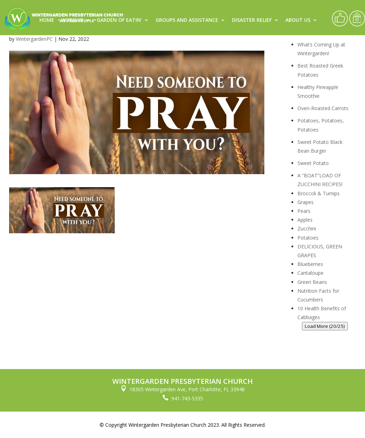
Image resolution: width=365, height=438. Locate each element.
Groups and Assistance (187, 20)
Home (46, 20)
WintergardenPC (34, 39)
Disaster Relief (252, 20)
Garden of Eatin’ (119, 20)
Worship (72, 20)
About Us (297, 20)
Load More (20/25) (325, 326)
